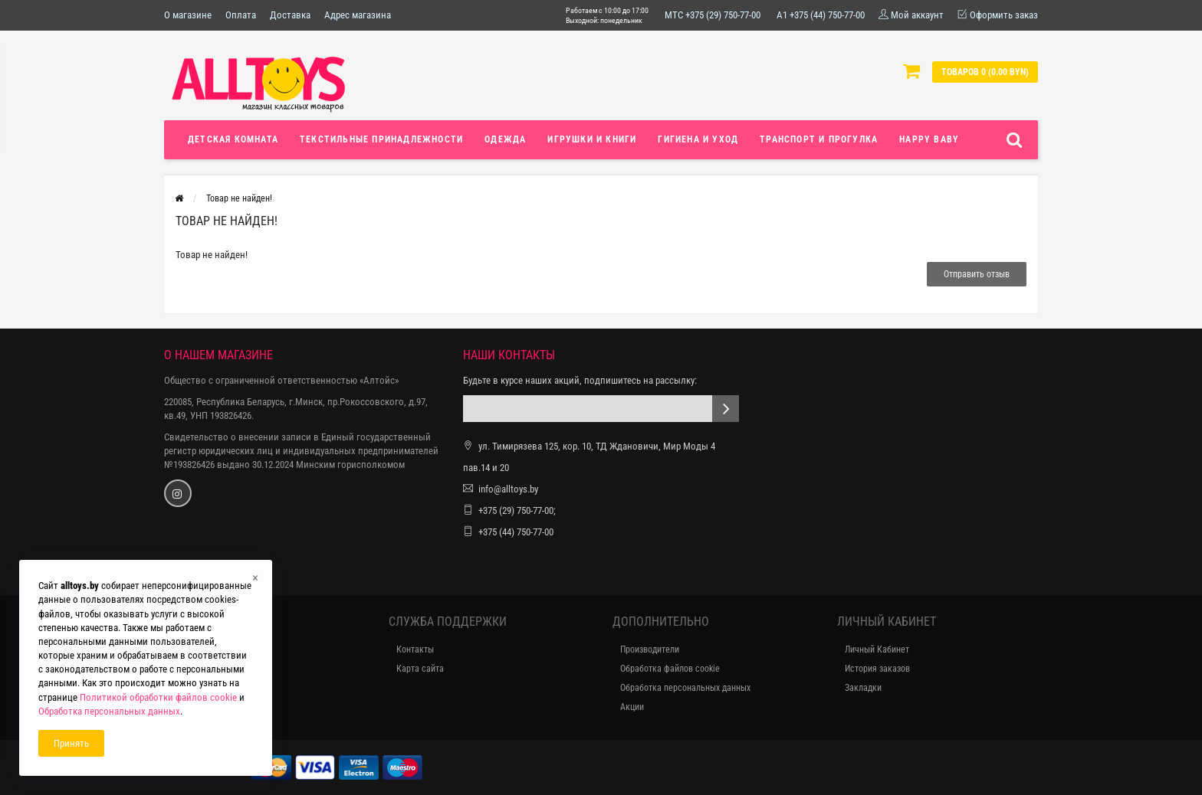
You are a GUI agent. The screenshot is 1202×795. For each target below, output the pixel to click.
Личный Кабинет (877, 649)
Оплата (240, 15)
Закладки (863, 687)
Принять (71, 743)
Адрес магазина (357, 15)
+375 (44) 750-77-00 (515, 532)
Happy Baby (929, 139)
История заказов (877, 668)
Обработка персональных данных (685, 687)
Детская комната (233, 139)
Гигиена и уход (698, 139)
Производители (649, 649)
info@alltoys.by (508, 489)
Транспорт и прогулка (819, 139)
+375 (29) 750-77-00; (517, 510)
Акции (632, 707)
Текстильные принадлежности (381, 139)
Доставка (290, 15)
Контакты (415, 649)
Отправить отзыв (977, 274)
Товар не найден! (239, 198)
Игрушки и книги (591, 139)
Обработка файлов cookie (670, 668)
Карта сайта (420, 668)
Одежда (505, 139)
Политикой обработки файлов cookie (158, 697)
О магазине (188, 15)
